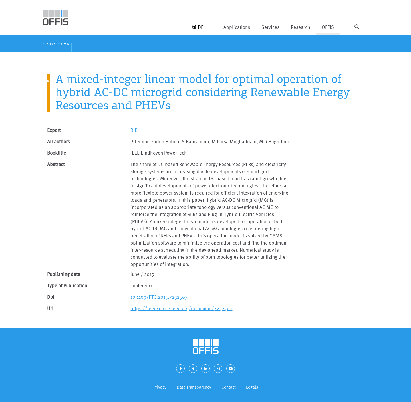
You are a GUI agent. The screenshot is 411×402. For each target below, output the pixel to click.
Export (54, 130)
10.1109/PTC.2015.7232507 (159, 297)
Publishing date (63, 274)
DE (198, 27)
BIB (134, 130)
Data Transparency (194, 387)
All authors (58, 141)
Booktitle (56, 152)
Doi (50, 297)
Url (50, 308)
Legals (252, 387)
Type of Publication (67, 285)
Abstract (56, 164)
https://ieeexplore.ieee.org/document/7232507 (181, 308)
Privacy (159, 387)
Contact (228, 387)
